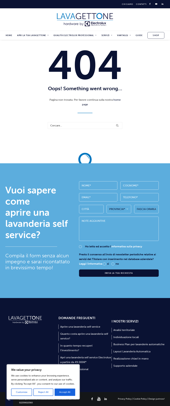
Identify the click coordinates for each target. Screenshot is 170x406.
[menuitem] (127, 4)
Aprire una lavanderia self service (80, 326)
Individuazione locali (126, 337)
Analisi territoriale (124, 330)
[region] (43, 382)
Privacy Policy (125, 399)
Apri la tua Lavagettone (32, 35)
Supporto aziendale (125, 365)
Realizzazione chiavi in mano (131, 358)
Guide (139, 35)
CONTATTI (141, 4)
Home (9, 35)
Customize (21, 392)
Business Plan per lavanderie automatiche (139, 344)
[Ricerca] (85, 125)
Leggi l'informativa (91, 263)
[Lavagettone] (85, 19)
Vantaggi (124, 35)
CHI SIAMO (127, 4)
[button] (117, 125)
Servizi (106, 35)
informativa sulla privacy (126, 246)
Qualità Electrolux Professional (74, 35)
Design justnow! (156, 399)
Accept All (64, 392)
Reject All (43, 392)
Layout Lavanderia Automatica (131, 351)
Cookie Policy (140, 399)
